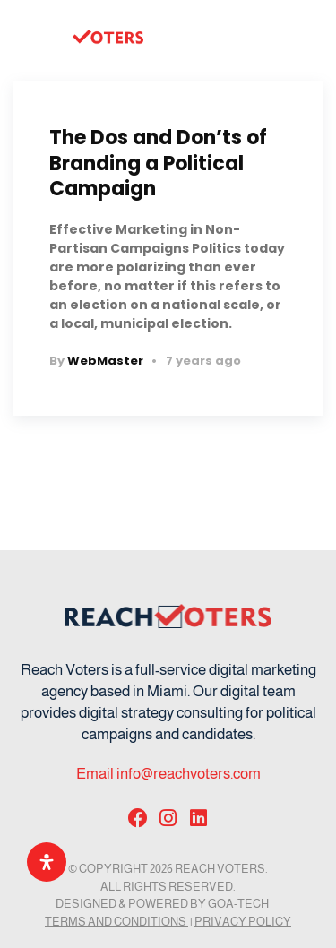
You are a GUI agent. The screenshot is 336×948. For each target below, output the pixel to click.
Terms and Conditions (116, 921)
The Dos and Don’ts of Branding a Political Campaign (158, 163)
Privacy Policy (242, 921)
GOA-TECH (238, 903)
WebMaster (105, 360)
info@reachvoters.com (188, 773)
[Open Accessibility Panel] (46, 862)
